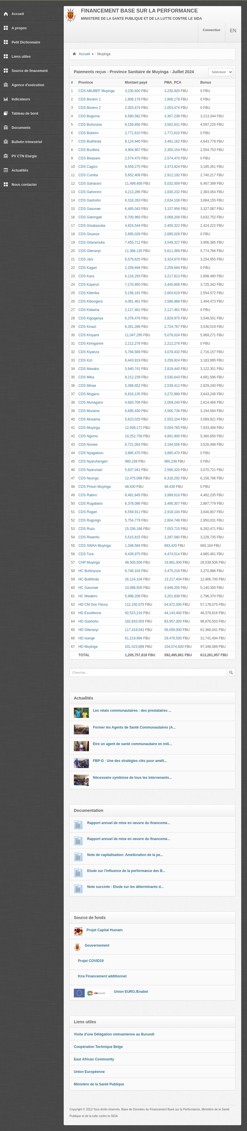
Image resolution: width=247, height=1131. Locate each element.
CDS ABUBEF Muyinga (96, 91)
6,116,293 (132, 276)
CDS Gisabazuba (91, 226)
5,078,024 (172, 335)
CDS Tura (86, 554)
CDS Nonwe (88, 445)
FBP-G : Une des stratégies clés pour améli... (130, 761)
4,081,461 (132, 301)
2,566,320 (172, 470)
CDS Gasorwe (89, 209)
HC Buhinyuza (89, 571)
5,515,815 (132, 537)
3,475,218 (172, 571)
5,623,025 (132, 419)
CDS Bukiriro (88, 133)
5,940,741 (132, 369)
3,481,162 (172, 141)
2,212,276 (132, 343)
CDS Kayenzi (88, 285)
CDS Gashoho (89, 200)
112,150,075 (134, 605)
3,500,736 (172, 411)
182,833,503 (134, 621)
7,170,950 (132, 285)
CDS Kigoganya (90, 318)
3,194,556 (172, 445)
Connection (211, 30)
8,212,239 (132, 377)
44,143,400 (173, 613)
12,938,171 (133, 428)
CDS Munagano (90, 402)
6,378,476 (132, 318)
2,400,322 (172, 226)
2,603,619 (172, 293)
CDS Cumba (88, 175)
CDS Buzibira (88, 150)
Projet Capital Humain (105, 930)
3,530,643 (172, 377)
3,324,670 (172, 259)
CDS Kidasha (88, 310)
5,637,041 (132, 470)
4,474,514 (172, 554)
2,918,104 (172, 512)
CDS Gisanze (89, 234)
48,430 (130, 487)
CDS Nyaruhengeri (93, 461)
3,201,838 (172, 596)
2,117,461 (132, 310)
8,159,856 (132, 125)
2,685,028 (132, 234)
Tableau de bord (20, 113)
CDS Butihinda (89, 141)
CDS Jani (85, 259)
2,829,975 (172, 318)
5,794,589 (132, 352)
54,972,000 (173, 605)
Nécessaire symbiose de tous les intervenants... (132, 778)
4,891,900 (172, 436)
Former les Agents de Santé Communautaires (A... (134, 727)
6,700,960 (132, 217)
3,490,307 (172, 503)
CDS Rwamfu (89, 537)
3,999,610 (172, 495)
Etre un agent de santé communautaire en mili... (132, 744)
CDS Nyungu (88, 478)
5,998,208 (132, 596)
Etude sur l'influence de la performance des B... (126, 871)
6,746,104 (132, 571)
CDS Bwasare (89, 158)
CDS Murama (89, 411)
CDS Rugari (87, 512)
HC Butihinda (88, 579)
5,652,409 (132, 175)
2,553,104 (172, 419)
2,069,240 (172, 402)
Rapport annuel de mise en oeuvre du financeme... (128, 823)
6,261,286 (132, 327)
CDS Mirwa (87, 386)
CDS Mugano (88, 394)
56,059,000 (173, 630)
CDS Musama (89, 419)
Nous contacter (20, 184)
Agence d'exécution (23, 85)
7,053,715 (172, 529)
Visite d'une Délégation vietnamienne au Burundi (114, 1034)
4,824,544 (132, 226)
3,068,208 (172, 217)
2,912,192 (172, 175)
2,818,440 (172, 369)
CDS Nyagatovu (90, 453)
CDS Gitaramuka (91, 242)
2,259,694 (132, 268)
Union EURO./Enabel (131, 992)
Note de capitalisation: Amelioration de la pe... (125, 855)
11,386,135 (133, 251)
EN (233, 30)
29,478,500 (173, 638)
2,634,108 (172, 200)
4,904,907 (132, 150)
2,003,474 (132, 108)
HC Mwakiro (87, 596)
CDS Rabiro (87, 495)
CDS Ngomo (88, 436)
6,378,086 (132, 503)
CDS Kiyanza (88, 352)
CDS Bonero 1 (89, 99)
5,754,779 (132, 520)
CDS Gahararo (89, 183)
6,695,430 (132, 411)
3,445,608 (172, 285)
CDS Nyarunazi (90, 470)
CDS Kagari (87, 268)
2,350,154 (172, 150)
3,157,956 (172, 209)
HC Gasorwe (88, 588)
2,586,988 (172, 301)
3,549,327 (172, 242)
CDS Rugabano (90, 503)
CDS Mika (86, 377)
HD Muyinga (88, 647)
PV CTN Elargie (20, 156)
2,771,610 (132, 133)
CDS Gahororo (89, 192)
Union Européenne (89, 1072)
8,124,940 (132, 141)
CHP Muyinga (89, 562)
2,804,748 (172, 520)
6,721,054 (132, 445)
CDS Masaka (88, 369)
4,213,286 (132, 192)
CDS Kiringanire (90, 343)
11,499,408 (133, 183)
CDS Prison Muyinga (94, 487)
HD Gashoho (88, 621)
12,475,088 (133, 478)
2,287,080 (172, 537)
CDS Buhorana (90, 125)
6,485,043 (132, 209)
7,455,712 (132, 242)
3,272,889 (172, 394)
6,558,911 (132, 512)
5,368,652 (132, 386)
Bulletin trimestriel (22, 142)
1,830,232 (172, 192)
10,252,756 (133, 436)
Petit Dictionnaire (21, 42)
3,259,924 (172, 360)
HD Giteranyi (88, 630)
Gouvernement (97, 945)
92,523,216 (133, 613)
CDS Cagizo (88, 167)
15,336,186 (133, 529)
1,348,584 (132, 546)
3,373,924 (172, 167)
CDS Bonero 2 (89, 108)
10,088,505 (133, 588)
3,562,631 (172, 125)
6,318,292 (172, 478)
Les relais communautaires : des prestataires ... (132, 711)
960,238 (131, 461)
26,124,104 (133, 579)
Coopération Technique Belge (98, 1047)
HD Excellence (89, 613)
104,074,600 (174, 647)
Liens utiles (17, 56)
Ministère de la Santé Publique (99, 1084)
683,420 (170, 546)
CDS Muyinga (89, 428)
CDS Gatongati (90, 217)
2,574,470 (132, 158)
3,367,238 (172, 116)
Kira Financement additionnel (102, 976)
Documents (16, 127)
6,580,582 (132, 116)
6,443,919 (132, 360)
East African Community (94, 1059)
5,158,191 (132, 293)
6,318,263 (132, 200)
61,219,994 (133, 638)
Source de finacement (25, 71)
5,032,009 (172, 183)
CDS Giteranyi (89, 251)
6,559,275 (132, 167)
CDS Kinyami (88, 335)
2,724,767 (172, 327)
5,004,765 (172, 428)
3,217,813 (172, 276)
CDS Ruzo (86, 529)
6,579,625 (132, 259)
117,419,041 (134, 630)
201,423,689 (134, 647)
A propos (15, 28)
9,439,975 (132, 554)
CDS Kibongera (90, 301)
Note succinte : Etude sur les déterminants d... (125, 887)
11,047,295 (133, 335)
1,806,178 (132, 99)
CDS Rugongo (89, 520)
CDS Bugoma (89, 116)
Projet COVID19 (91, 961)
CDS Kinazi (87, 327)
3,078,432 (172, 352)
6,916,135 (132, 394)
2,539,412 (172, 386)
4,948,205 (172, 588)
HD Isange (86, 638)
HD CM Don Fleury (93, 605)
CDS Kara (86, 276)
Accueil (13, 14)
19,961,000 (173, 562)
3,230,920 (132, 91)
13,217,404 (173, 579)
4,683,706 (132, 402)
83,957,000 (173, 621)
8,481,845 (132, 495)
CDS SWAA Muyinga (94, 546)
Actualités (15, 170)
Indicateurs (16, 99)
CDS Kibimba (88, 293)
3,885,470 (132, 453)
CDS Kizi (85, 360)
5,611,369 (172, 251)
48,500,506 (133, 562)
